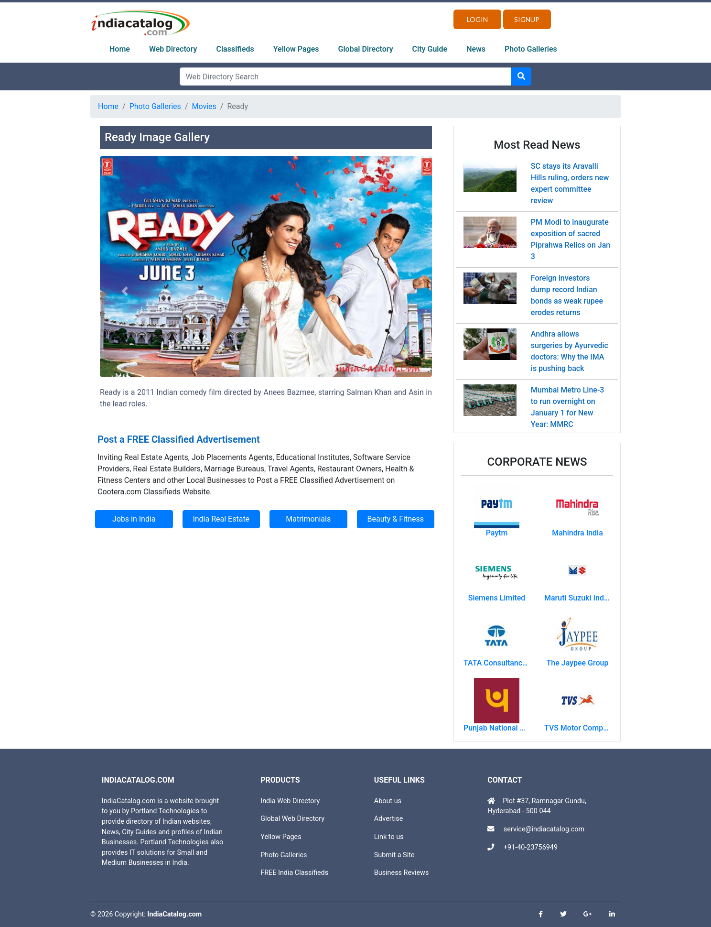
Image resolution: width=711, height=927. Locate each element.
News (475, 49)
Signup (526, 19)
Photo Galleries (531, 49)
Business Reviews (401, 873)
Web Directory (173, 49)
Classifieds (235, 49)
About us (387, 801)
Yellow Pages (296, 49)
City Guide (430, 49)
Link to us (389, 837)
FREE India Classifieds (294, 873)
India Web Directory (290, 801)
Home (119, 49)
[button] (125, 291)
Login (477, 19)
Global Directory (365, 49)
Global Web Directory (292, 819)
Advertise (388, 819)
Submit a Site (394, 855)
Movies (204, 106)
